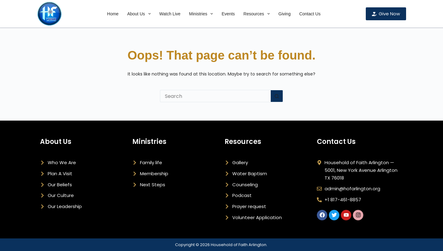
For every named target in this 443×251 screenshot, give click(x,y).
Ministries (202, 13)
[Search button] (277, 96)
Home (112, 13)
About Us (140, 13)
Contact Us (310, 13)
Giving (284, 13)
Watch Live (170, 13)
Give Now (386, 13)
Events (228, 13)
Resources (257, 13)
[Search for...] (215, 96)
